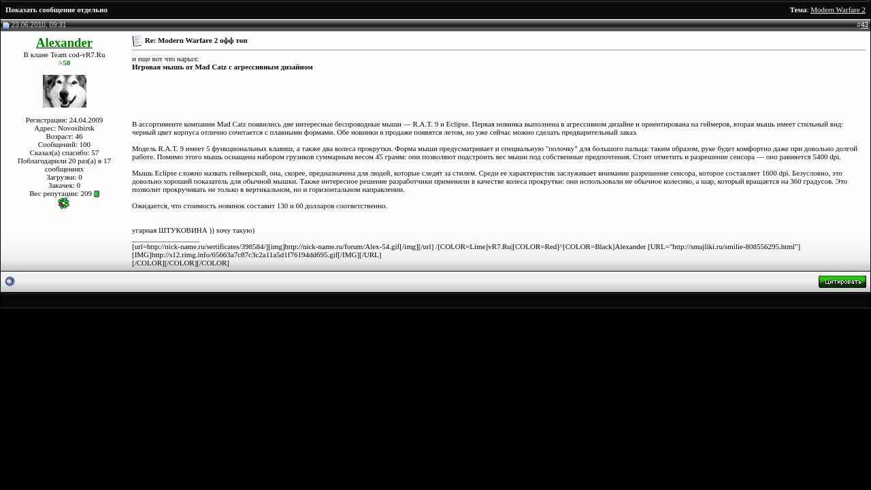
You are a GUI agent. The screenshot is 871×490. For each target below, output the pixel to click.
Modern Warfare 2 (838, 9)
